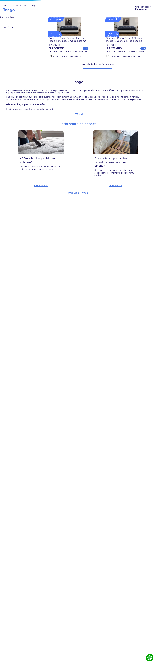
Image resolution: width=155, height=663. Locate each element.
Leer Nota (28, 539)
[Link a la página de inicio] (6, 29)
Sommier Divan (19, 29)
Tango (33, 29)
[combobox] (77, 12)
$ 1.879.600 (7, 422)
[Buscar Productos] (117, 12)
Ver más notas (78, 546)
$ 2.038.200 (23, 424)
